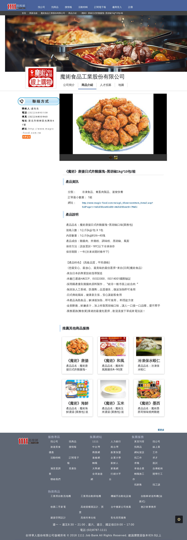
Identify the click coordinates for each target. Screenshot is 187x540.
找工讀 (156, 484)
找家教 (138, 484)
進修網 (96, 457)
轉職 (94, 463)
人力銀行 (116, 441)
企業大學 (116, 457)
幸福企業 (139, 468)
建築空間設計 (58, 517)
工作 (155, 452)
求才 (155, 457)
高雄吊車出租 (88, 517)
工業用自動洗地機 (61, 496)
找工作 (138, 457)
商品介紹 (87, 85)
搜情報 (72, 447)
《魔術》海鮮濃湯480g (77, 405)
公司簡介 (69, 85)
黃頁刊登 (139, 441)
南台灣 (114, 447)
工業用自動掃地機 (91, 496)
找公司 (54, 441)
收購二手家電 (58, 506)
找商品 (72, 441)
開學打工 (158, 473)
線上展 (156, 447)
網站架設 (139, 452)
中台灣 (96, 447)
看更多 (161, 430)
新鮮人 (114, 463)
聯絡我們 (56, 479)
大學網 (96, 468)
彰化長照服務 (118, 517)
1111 (95, 441)
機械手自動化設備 (121, 496)
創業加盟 (116, 452)
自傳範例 (158, 468)
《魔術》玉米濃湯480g (113, 405)
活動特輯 (56, 457)
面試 (155, 463)
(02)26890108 (38, 112)
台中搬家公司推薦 (121, 506)
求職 (136, 463)
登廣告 (72, 468)
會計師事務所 (148, 506)
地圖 (121, 85)
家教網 (114, 468)
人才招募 (105, 85)
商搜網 (96, 452)
